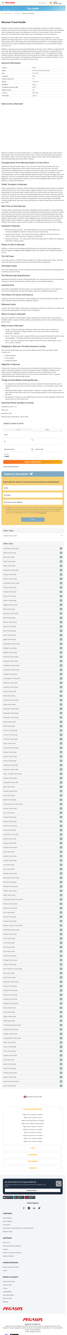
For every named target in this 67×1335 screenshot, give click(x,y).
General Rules (7, 1285)
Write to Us (6, 1242)
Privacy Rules (42, 513)
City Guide (17, 13)
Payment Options (8, 1256)
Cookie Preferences (9, 1281)
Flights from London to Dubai (32, 1141)
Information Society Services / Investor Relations (18, 1228)
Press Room (6, 1225)
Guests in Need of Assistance (12, 1253)
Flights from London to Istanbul (33, 1114)
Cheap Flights (8, 13)
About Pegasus (7, 1221)
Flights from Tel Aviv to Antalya (33, 1135)
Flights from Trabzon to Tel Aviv (33, 1126)
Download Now (32, 1190)
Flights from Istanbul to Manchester (32, 1123)
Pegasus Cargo (7, 1231)
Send (33, 520)
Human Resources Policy (11, 1267)
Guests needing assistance (11, 466)
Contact (5, 1249)
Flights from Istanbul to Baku (33, 1138)
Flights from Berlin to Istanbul (32, 1129)
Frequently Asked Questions (12, 1246)
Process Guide (7, 1298)
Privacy (5, 1288)
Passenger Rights (8, 1295)
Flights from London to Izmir (33, 1117)
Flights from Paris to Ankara (33, 1132)
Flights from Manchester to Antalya (33, 1120)
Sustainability (7, 1218)
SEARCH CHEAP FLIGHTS (33, 462)
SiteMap (5, 1302)
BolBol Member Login (57, 2)
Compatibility (7, 1292)
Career (5, 1270)
